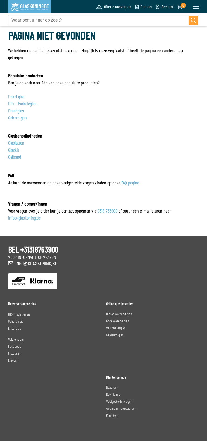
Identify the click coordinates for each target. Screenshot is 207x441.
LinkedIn (13, 360)
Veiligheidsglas (115, 328)
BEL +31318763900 (33, 249)
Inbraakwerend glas (119, 314)
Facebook (14, 346)
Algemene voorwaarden (121, 408)
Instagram (14, 353)
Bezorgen (112, 387)
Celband (14, 157)
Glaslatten (16, 143)
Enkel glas (16, 97)
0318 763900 (107, 211)
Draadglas (16, 111)
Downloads (113, 394)
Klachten (112, 415)
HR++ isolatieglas (22, 104)
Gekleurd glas (114, 335)
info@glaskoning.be (24, 218)
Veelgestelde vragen (119, 401)
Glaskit (13, 150)
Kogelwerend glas (117, 321)
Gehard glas (17, 118)
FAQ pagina (130, 183)
